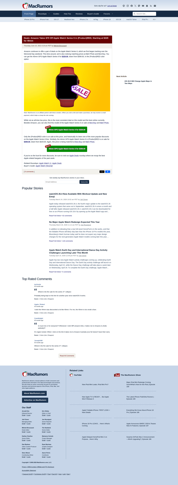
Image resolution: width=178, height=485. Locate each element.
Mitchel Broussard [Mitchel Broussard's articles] (28, 427)
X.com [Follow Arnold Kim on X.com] (28, 415)
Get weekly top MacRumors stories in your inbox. (67, 178)
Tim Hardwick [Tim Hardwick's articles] (46, 427)
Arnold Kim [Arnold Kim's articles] (25, 411)
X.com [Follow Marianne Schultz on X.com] (49, 440)
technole (37, 284)
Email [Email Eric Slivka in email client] (43, 415)
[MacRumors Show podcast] (123, 6)
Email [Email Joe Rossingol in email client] (43, 423)
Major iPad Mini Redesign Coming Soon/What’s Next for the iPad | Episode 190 (140, 384)
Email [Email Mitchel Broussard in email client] (23, 431)
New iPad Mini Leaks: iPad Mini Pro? (95, 384)
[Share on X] (102, 171)
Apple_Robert (39, 304)
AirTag (95, 19)
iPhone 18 (107, 19)
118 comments (67, 241)
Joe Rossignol (86, 225)
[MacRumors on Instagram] (127, 6)
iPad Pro (145, 19)
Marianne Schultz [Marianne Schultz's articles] (47, 436)
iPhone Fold (44, 19)
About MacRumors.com (34, 393)
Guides (56, 14)
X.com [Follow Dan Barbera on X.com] (28, 448)
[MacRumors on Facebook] (131, 6)
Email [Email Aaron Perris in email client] (43, 456)
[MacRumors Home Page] (37, 6)
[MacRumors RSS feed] (151, 6)
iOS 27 (56, 19)
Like (45, 299)
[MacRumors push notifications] (147, 6)
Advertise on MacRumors (35, 400)
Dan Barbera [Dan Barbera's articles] (26, 444)
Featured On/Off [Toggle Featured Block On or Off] (28, 474)
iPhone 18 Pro (29, 19)
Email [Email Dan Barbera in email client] (23, 448)
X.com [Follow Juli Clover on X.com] (28, 423)
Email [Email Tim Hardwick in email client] (43, 431)
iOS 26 (118, 19)
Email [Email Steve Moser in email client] (23, 456)
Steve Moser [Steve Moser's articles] (26, 452)
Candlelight (38, 318)
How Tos (67, 14)
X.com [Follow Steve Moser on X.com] (28, 456)
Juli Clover (84, 199)
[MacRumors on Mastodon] (139, 6)
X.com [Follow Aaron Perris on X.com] (49, 456)
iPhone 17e (84, 19)
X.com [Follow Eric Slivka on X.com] (49, 415)
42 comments (67, 216)
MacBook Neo (69, 19)
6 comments (29, 172)
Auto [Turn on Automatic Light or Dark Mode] (60, 474)
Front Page (28, 14)
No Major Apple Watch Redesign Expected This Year (75, 222)
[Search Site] (144, 14)
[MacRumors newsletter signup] (155, 6)
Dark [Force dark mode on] (68, 474)
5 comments (66, 272)
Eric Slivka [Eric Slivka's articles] (45, 411)
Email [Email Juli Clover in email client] (23, 423)
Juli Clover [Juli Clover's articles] (25, 419)
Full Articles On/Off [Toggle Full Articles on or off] (40, 474)
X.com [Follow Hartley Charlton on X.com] (28, 440)
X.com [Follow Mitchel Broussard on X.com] (28, 431)
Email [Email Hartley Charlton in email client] (23, 440)
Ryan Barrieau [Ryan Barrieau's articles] (46, 444)
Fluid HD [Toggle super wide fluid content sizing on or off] (54, 474)
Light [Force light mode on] (64, 474)
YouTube (78, 375)
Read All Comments (67, 356)
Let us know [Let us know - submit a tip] (112, 6)
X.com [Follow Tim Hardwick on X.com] (49, 431)
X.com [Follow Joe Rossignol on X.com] (49, 423)
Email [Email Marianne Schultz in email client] (43, 440)
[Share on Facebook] (107, 171)
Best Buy (92, 123)
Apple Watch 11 (45, 163)
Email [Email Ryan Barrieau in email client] (43, 448)
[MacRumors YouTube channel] (143, 6)
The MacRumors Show (131, 375)
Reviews (79, 14)
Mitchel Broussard (60, 46)
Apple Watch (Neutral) (44, 166)
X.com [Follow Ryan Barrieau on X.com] (49, 448)
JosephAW (38, 340)
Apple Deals (74, 156)
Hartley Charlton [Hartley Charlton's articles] (27, 436)
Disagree (50, 299)
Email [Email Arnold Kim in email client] (23, 415)
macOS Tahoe (131, 19)
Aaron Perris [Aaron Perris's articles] (46, 452)
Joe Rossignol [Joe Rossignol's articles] (46, 419)
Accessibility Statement (29, 470)
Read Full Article (55, 216)
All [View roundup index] (154, 19)
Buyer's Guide (93, 14)
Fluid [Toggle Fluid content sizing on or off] (49, 474)
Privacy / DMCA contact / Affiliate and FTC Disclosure (38, 467)
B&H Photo (104, 123)
